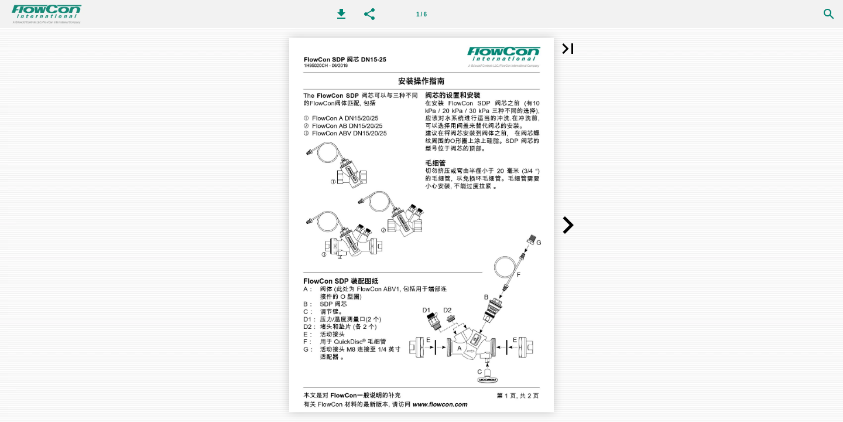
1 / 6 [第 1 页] (421, 14)
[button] (341, 14)
